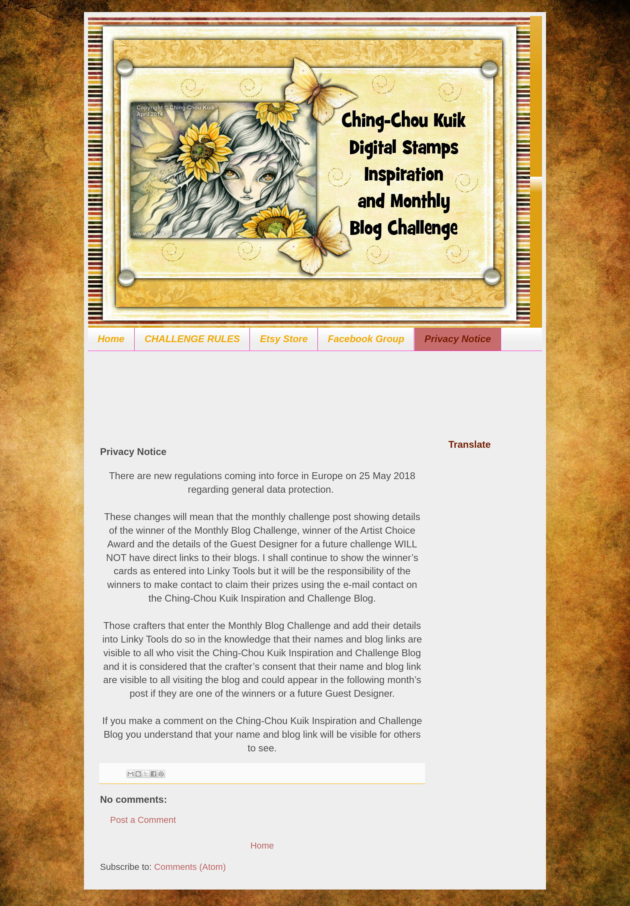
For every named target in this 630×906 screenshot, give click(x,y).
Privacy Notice (457, 338)
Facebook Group (366, 338)
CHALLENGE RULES (192, 338)
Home (111, 338)
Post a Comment (143, 820)
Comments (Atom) (190, 867)
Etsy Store (284, 338)
